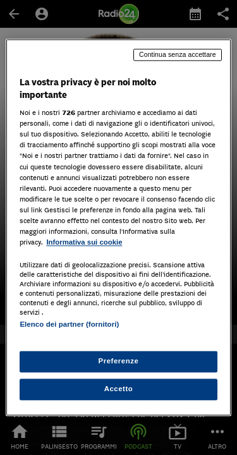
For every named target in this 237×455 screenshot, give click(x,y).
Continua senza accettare (177, 54)
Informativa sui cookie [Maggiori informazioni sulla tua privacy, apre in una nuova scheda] (84, 242)
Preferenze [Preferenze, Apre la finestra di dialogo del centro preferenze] (119, 361)
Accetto (118, 389)
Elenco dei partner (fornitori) (69, 324)
